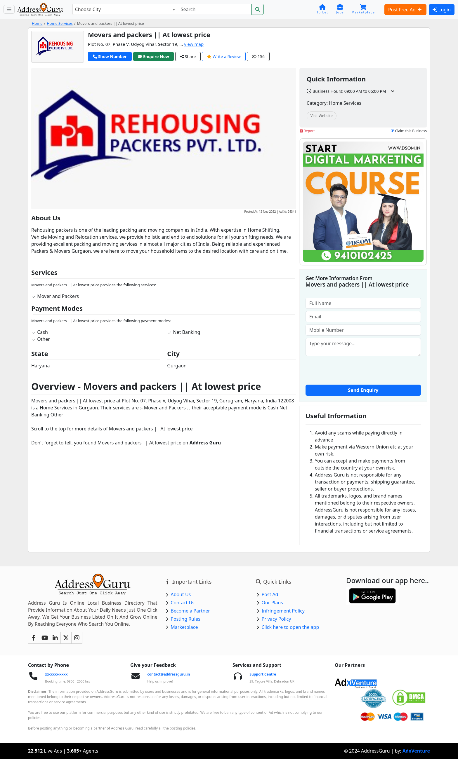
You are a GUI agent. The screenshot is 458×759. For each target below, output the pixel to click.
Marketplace (184, 627)
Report (307, 130)
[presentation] (363, 369)
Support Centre (262, 674)
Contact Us (182, 602)
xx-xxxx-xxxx (56, 674)
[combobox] (124, 9)
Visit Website (321, 115)
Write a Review (224, 56)
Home (37, 23)
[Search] (214, 9)
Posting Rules (185, 619)
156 (258, 56)
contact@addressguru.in (168, 674)
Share (188, 56)
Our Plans (272, 602)
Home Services (60, 23)
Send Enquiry (363, 390)
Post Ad (269, 594)
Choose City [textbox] (88, 9)
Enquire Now (153, 56)
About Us (181, 594)
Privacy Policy (276, 619)
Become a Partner (190, 611)
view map (194, 44)
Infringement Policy (283, 611)
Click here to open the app (290, 627)
